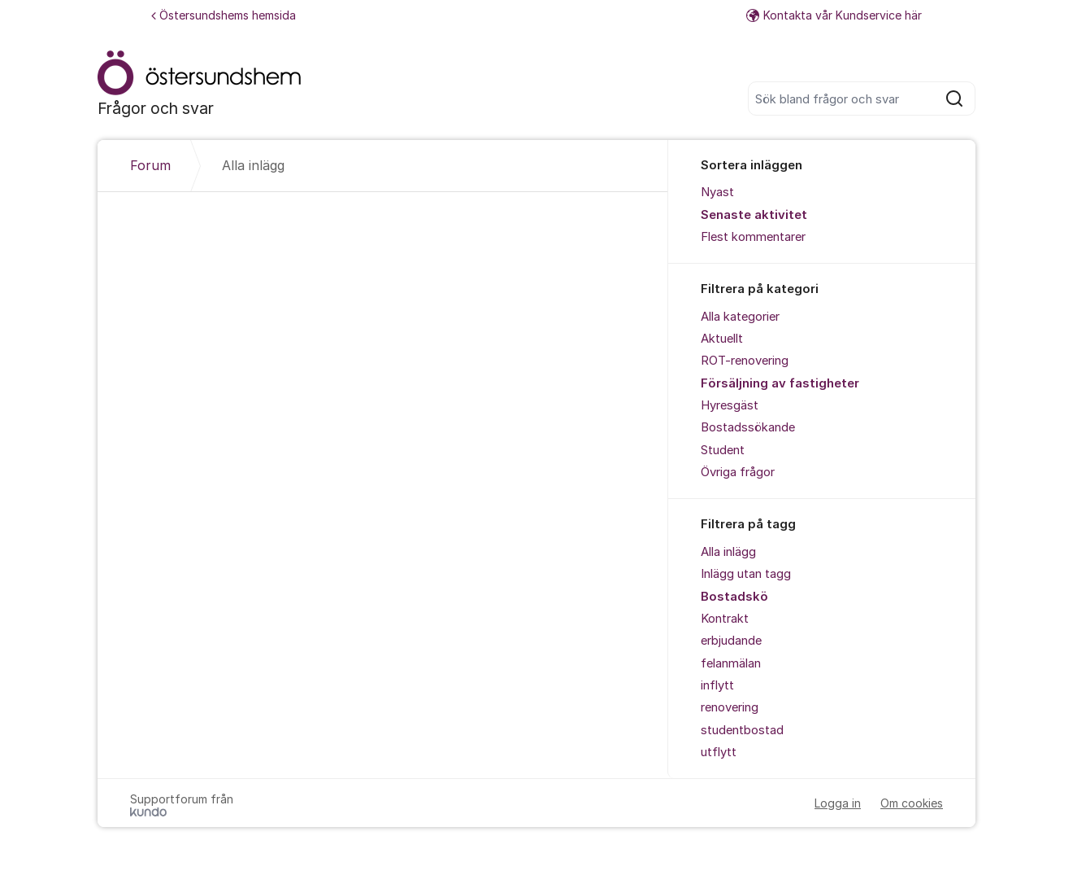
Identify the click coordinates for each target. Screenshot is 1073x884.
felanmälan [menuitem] (731, 663)
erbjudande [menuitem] (731, 640)
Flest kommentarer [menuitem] (753, 237)
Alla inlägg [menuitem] (728, 552)
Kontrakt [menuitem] (725, 618)
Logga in (838, 803)
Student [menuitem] (723, 450)
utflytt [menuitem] (718, 752)
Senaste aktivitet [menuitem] (754, 215)
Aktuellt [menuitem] (722, 338)
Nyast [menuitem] (717, 192)
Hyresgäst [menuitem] (729, 405)
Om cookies (911, 803)
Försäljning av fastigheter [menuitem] (780, 383)
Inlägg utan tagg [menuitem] (746, 574)
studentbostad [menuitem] (742, 730)
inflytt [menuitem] (717, 685)
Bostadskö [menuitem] (734, 596)
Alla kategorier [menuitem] (740, 316)
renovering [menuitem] (729, 707)
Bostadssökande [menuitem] (748, 427)
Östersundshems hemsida (223, 15)
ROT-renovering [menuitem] (744, 360)
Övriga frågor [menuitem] (738, 472)
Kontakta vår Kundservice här (834, 15)
